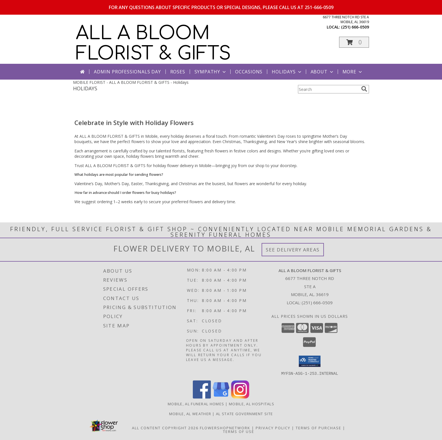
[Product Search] (328, 89)
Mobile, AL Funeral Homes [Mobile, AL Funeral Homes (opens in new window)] (196, 403)
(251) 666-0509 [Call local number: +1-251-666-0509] (355, 27)
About (322, 72)
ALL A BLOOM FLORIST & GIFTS (153, 43)
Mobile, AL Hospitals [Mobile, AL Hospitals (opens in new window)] (251, 403)
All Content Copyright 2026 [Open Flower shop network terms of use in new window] (165, 427)
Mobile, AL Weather (190, 413)
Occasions (248, 72)
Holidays (287, 72)
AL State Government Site (244, 413)
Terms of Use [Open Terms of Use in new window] (238, 431)
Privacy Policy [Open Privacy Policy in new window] (273, 427)
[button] (354, 42)
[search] (364, 89)
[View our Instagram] (240, 396)
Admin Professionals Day (127, 72)
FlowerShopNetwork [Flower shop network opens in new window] (225, 427)
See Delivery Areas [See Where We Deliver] (293, 249)
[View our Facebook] (202, 396)
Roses (177, 72)
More (352, 72)
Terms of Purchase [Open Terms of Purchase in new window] (318, 427)
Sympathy (211, 72)
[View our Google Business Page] (221, 396)
